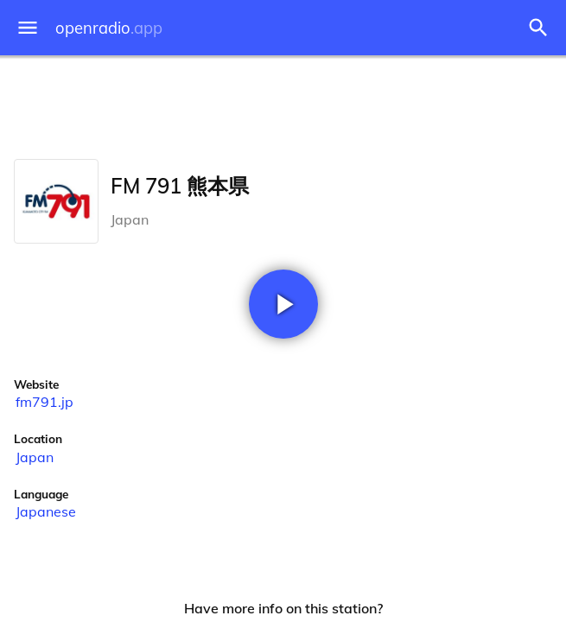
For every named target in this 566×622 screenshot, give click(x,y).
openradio (108, 28)
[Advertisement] (283, 103)
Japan (35, 457)
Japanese (46, 511)
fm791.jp (44, 401)
